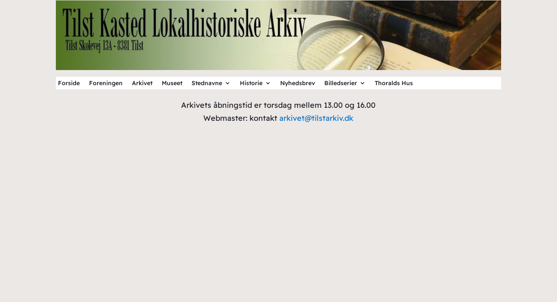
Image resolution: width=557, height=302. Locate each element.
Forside (69, 83)
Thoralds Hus (394, 83)
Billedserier (340, 83)
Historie (251, 83)
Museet (172, 83)
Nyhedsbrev (297, 83)
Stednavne (207, 83)
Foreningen (106, 83)
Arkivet (142, 83)
